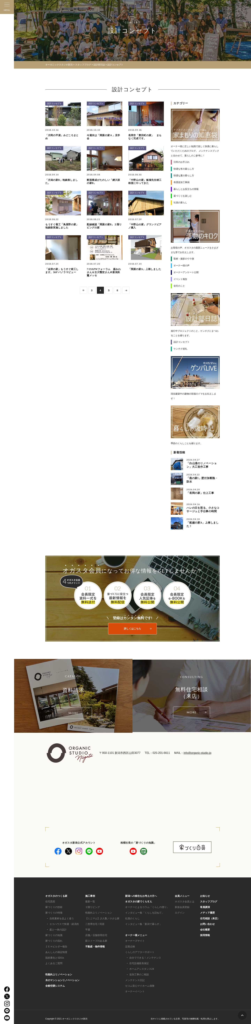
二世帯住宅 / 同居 (94, 924)
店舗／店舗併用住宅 (96, 935)
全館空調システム (55, 985)
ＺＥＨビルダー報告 (56, 946)
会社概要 (205, 929)
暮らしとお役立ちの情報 (186, 189)
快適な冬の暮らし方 (184, 169)
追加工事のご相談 (139, 974)
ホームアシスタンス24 (141, 968)
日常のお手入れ (181, 162)
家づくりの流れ (53, 940)
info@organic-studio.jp (197, 752)
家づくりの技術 (53, 907)
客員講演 (205, 907)
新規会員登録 (182, 907)
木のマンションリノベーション (62, 980)
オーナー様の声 (181, 265)
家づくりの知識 (53, 935)
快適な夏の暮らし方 (184, 175)
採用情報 (205, 935)
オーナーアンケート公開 (186, 272)
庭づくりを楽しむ (183, 196)
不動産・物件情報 (95, 946)
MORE (73, 713)
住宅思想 (50, 901)
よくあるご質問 (53, 963)
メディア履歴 (207, 912)
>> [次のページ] (126, 290)
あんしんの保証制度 (56, 952)
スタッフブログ (208, 901)
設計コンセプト (54, 103)
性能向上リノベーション (58, 974)
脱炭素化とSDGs (54, 957)
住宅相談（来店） (210, 918)
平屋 (87, 929)
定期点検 (130, 946)
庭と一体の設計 (58, 929)
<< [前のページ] (83, 290)
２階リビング (92, 907)
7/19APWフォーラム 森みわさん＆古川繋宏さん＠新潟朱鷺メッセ (104, 272)
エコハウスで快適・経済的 (64, 924)
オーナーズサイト (135, 940)
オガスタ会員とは (184, 901)
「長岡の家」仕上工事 (200, 493)
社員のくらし (132, 918)
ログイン (180, 912)
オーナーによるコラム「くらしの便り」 (147, 907)
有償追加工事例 (181, 182)
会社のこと (179, 285)
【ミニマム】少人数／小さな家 (102, 918)
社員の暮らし (180, 202)
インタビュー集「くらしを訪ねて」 (144, 912)
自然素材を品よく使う (62, 918)
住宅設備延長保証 (139, 963)
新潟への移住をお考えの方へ (141, 896)
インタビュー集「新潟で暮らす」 (143, 924)
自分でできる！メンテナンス (145, 957)
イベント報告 (180, 279)
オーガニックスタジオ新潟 (59, 64)
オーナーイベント (135, 991)
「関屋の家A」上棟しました (144, 269)
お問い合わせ (207, 924)
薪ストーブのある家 (96, 940)
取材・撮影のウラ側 (184, 258)
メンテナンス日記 (135, 980)
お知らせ (205, 896)
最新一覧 (90, 901)
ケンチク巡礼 (180, 348)
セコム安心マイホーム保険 (139, 985)
